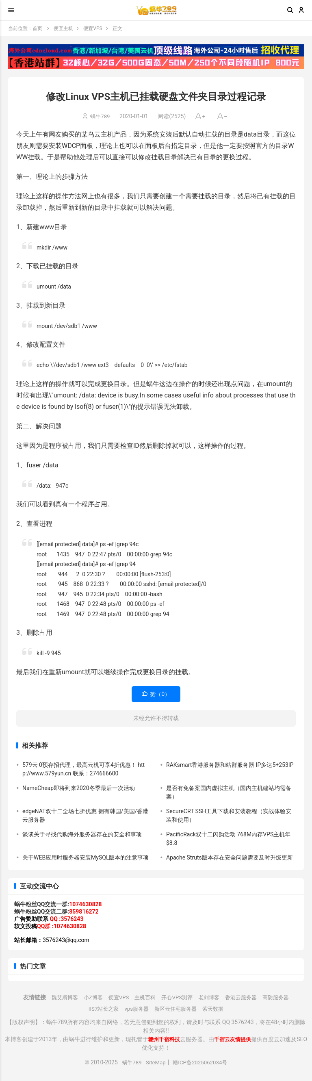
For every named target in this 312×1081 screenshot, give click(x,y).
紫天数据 (216, 1008)
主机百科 (143, 997)
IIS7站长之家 (100, 1008)
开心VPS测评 (177, 997)
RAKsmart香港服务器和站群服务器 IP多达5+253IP (230, 765)
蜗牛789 (100, 116)
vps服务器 (135, 1008)
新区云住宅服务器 (176, 1008)
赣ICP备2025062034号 (201, 1062)
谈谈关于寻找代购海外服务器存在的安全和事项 (82, 834)
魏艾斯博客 (58, 997)
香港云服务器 (245, 997)
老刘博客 (210, 997)
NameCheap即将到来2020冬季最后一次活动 (78, 788)
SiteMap (154, 1062)
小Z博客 (88, 997)
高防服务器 (282, 997)
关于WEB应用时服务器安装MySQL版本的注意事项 (85, 857)
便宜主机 (63, 28)
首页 (37, 28)
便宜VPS (92, 28)
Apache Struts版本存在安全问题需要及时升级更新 (229, 857)
